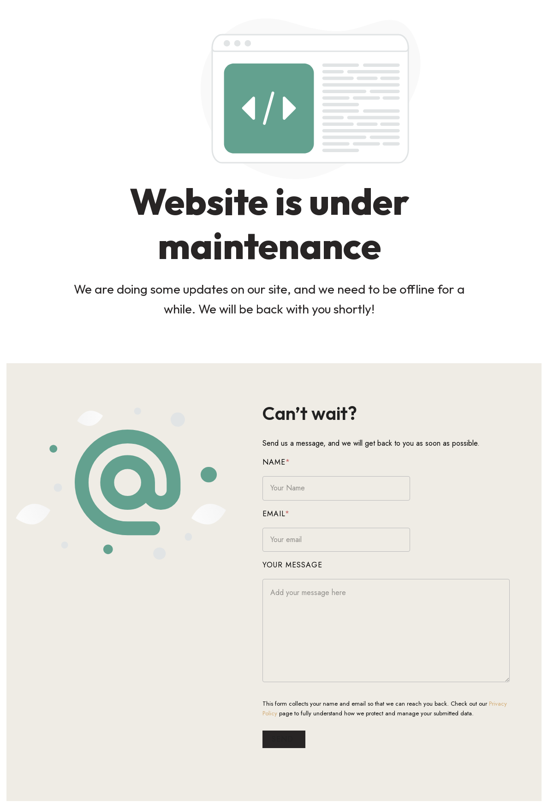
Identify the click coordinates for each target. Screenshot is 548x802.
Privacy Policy (517, 704)
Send (295, 739)
